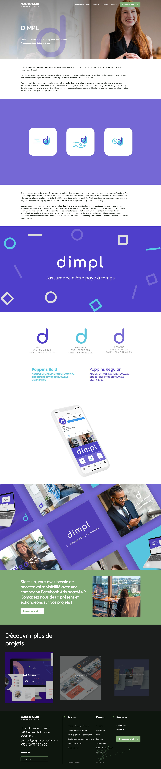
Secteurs (105, 4)
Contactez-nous (128, 4)
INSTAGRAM (121, 725)
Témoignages (101, 743)
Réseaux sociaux (73, 748)
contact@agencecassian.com (40, 740)
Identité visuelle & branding (77, 730)
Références (79, 4)
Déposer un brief (28, 611)
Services (96, 4)
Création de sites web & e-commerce (81, 739)
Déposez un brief (126, 739)
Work (88, 4)
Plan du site (100, 762)
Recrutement (101, 752)
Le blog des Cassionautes (105, 748)
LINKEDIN (120, 730)
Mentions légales (74, 762)
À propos (114, 4)
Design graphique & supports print (80, 735)
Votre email (27, 759)
